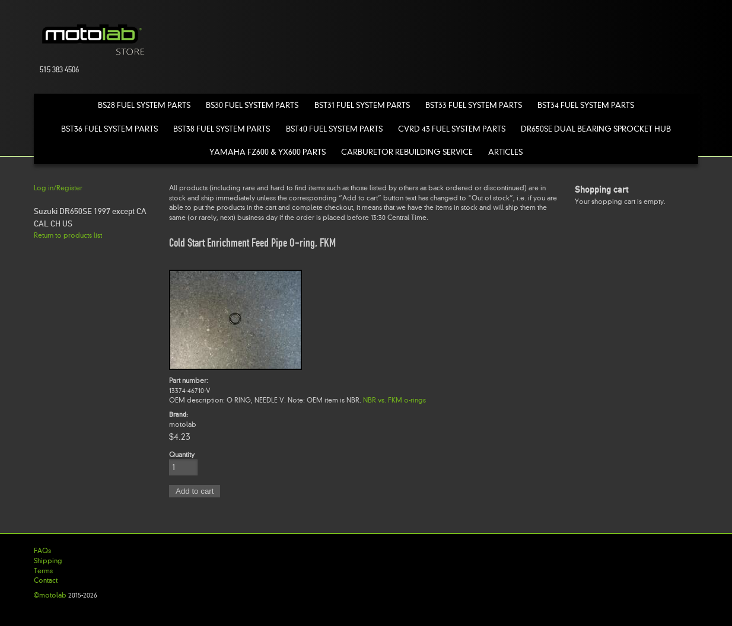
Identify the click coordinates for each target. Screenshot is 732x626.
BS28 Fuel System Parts (144, 105)
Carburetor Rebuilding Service (407, 152)
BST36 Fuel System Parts (109, 129)
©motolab (50, 595)
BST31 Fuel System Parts (362, 105)
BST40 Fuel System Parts (334, 129)
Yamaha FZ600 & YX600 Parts (267, 152)
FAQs (42, 551)
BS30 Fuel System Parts (252, 105)
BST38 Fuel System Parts (221, 129)
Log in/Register (58, 188)
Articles (505, 152)
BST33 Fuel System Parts (473, 105)
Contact (46, 580)
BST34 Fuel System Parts (585, 105)
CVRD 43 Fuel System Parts (451, 129)
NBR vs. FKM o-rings (394, 400)
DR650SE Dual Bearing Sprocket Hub (596, 129)
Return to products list (68, 235)
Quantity (182, 455)
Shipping (48, 561)
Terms (43, 571)
